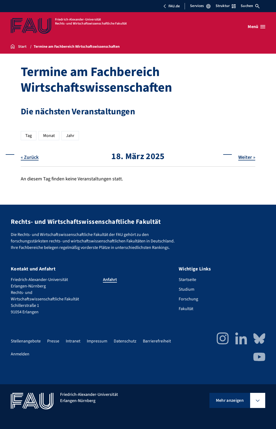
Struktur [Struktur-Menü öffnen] (226, 6)
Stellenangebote (26, 341)
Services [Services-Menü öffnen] (200, 6)
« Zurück (30, 157)
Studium (186, 289)
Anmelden (20, 354)
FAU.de (171, 6)
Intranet (73, 341)
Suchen (250, 6)
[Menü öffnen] (256, 27)
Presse (53, 341)
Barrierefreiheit (157, 341)
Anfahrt (110, 280)
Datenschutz (125, 341)
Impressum (97, 341)
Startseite (187, 280)
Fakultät (186, 309)
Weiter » (246, 157)
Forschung (188, 299)
